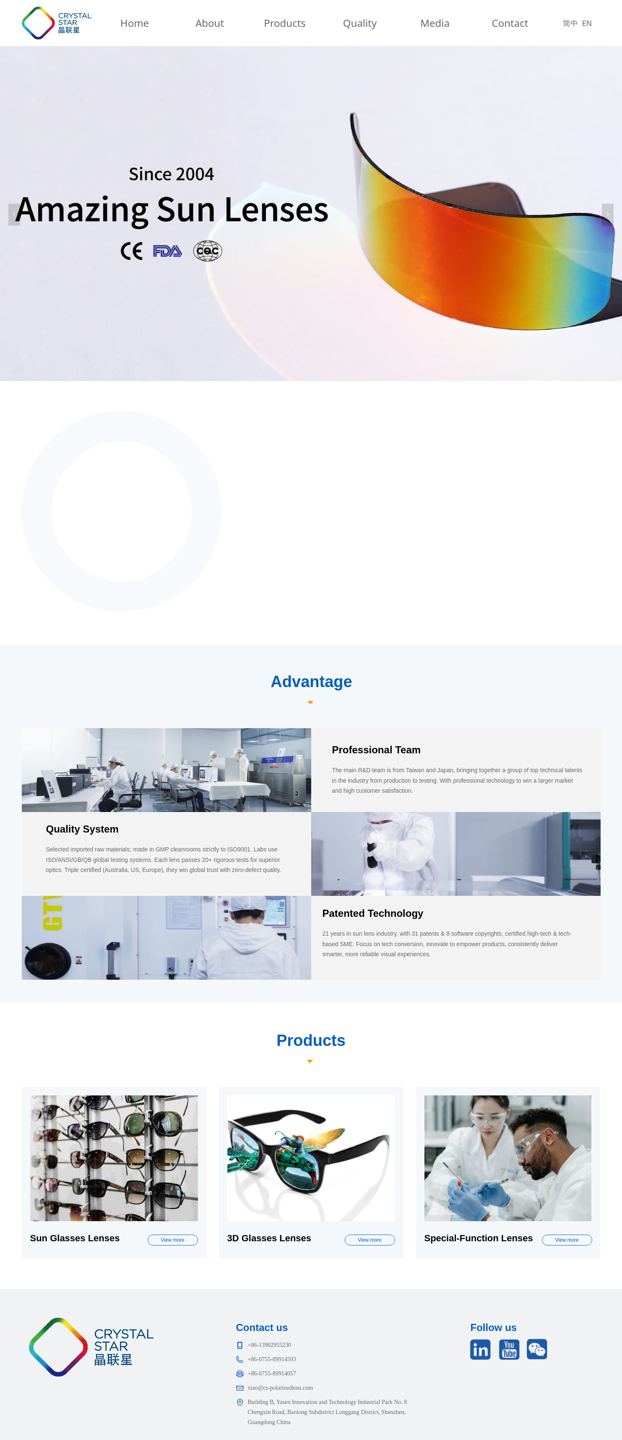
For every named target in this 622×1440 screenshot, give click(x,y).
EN (587, 23)
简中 (570, 23)
